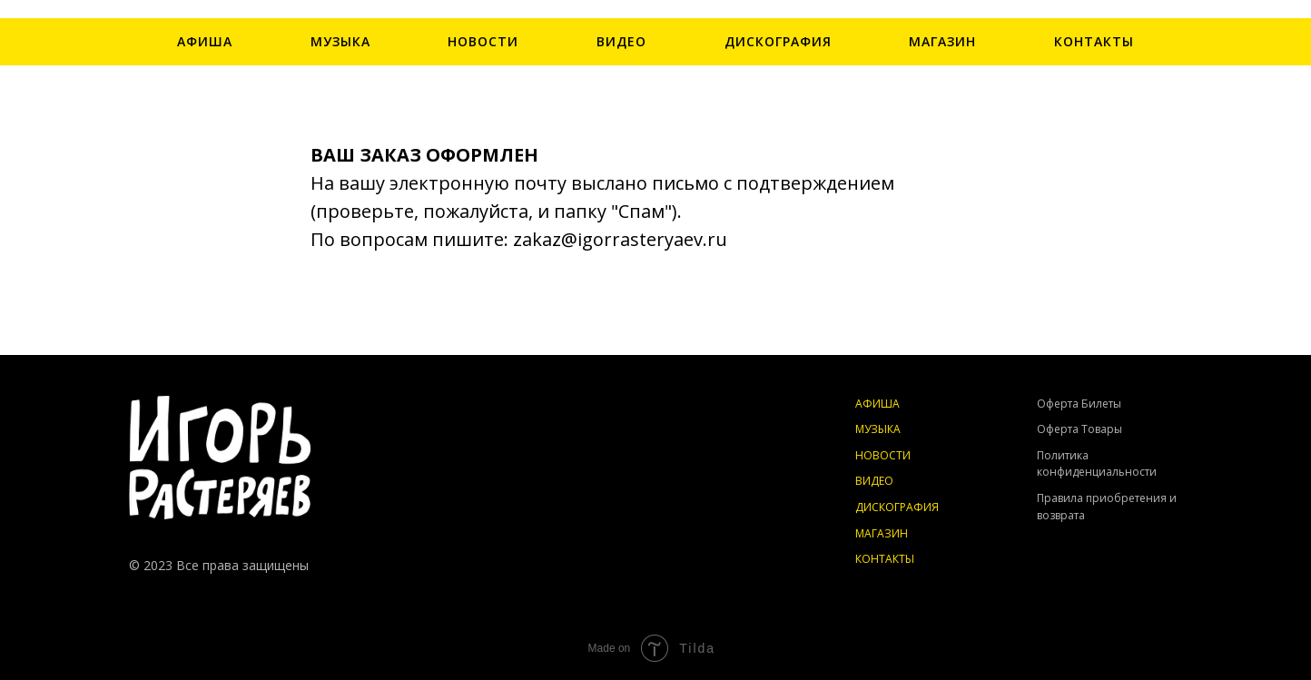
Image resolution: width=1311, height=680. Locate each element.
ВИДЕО (621, 41)
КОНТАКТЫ (1094, 41)
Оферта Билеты (1079, 403)
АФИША (204, 41)
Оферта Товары (1079, 429)
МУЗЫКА (340, 41)
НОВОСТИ (483, 41)
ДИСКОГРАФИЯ (778, 41)
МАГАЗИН (942, 41)
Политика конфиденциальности (1097, 464)
